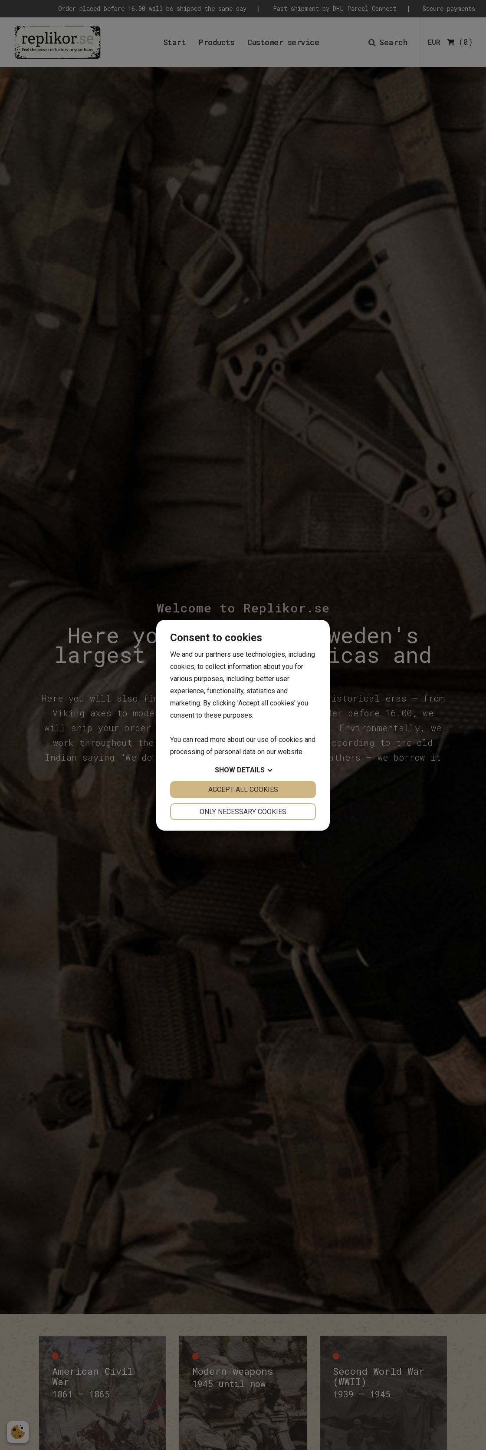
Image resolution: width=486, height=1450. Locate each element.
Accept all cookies (243, 789)
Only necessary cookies (243, 812)
